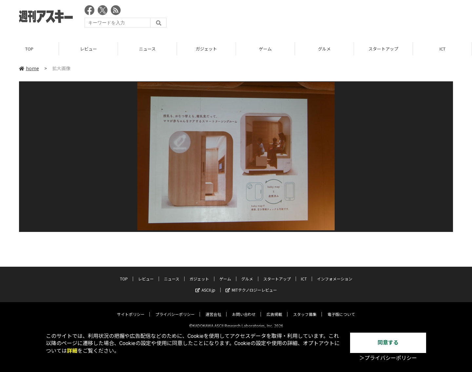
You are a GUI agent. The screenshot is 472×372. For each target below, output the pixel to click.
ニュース (147, 49)
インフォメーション (334, 273)
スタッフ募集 (305, 309)
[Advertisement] (333, 18)
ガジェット (206, 49)
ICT (442, 49)
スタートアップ (383, 49)
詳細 (72, 351)
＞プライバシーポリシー (388, 358)
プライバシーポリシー (175, 309)
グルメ (324, 49)
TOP (29, 49)
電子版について (341, 309)
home (29, 68)
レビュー (88, 49)
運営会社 (213, 309)
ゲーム (265, 49)
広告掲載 (274, 309)
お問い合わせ (244, 309)
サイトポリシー (131, 309)
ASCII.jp (205, 284)
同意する (388, 343)
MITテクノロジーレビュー (251, 284)
